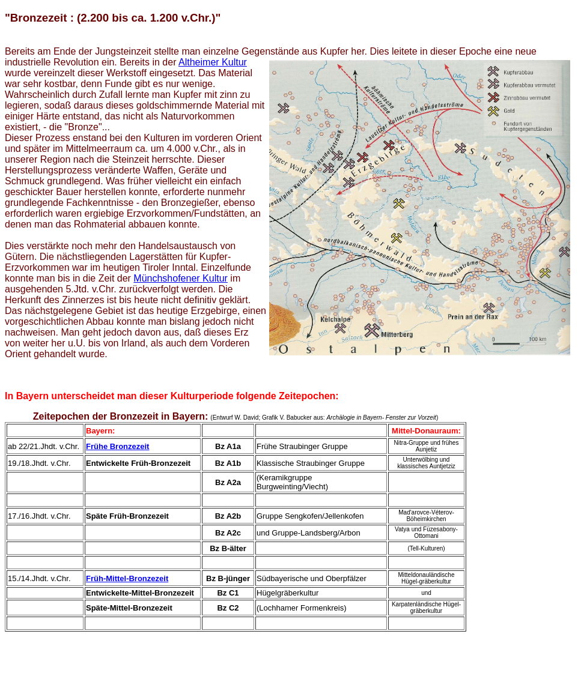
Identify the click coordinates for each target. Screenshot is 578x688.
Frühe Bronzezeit (117, 446)
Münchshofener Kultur (180, 278)
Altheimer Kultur (212, 62)
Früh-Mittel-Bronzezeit (127, 578)
